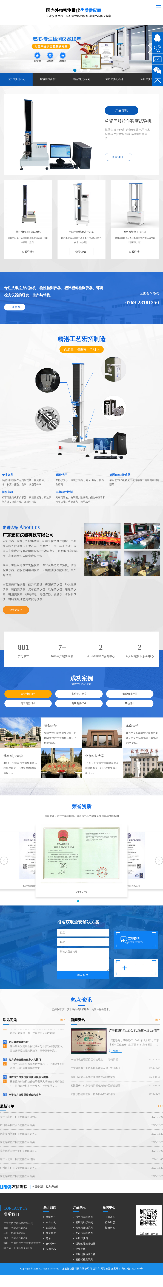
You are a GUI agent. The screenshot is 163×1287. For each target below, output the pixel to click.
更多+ (53, 1019)
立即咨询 (15, 306)
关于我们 (49, 1207)
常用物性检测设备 (85, 1254)
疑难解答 (110, 1227)
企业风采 (51, 1227)
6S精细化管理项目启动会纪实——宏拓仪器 (115, 1068)
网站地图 (105, 1268)
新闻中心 (109, 1207)
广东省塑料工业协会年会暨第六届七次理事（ (115, 1077)
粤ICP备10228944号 (132, 1268)
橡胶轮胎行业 (129, 702)
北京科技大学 (13, 765)
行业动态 (110, 1222)
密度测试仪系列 (49, 79)
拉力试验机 (52, 1186)
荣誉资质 (51, 1233)
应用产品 (51, 1249)
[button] (74, 70)
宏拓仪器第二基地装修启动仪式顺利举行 (115, 1086)
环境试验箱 (147, 79)
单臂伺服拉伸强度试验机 (128, 121)
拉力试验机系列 (16, 79)
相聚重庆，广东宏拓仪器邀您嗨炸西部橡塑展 (115, 1094)
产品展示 (79, 1207)
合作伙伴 (51, 1243)
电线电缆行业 (79, 712)
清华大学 (50, 734)
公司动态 (110, 1217)
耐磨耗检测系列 (84, 1259)
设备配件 (80, 1249)
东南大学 (132, 734)
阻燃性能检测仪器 (85, 1243)
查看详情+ (118, 157)
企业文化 (51, 1222)
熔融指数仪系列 (81, 79)
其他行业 (130, 712)
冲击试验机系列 (114, 79)
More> (116, 1059)
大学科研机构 (28, 702)
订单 (48, 1238)
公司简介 (51, 1217)
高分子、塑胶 (79, 702)
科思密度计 (38, 1186)
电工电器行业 (28, 712)
